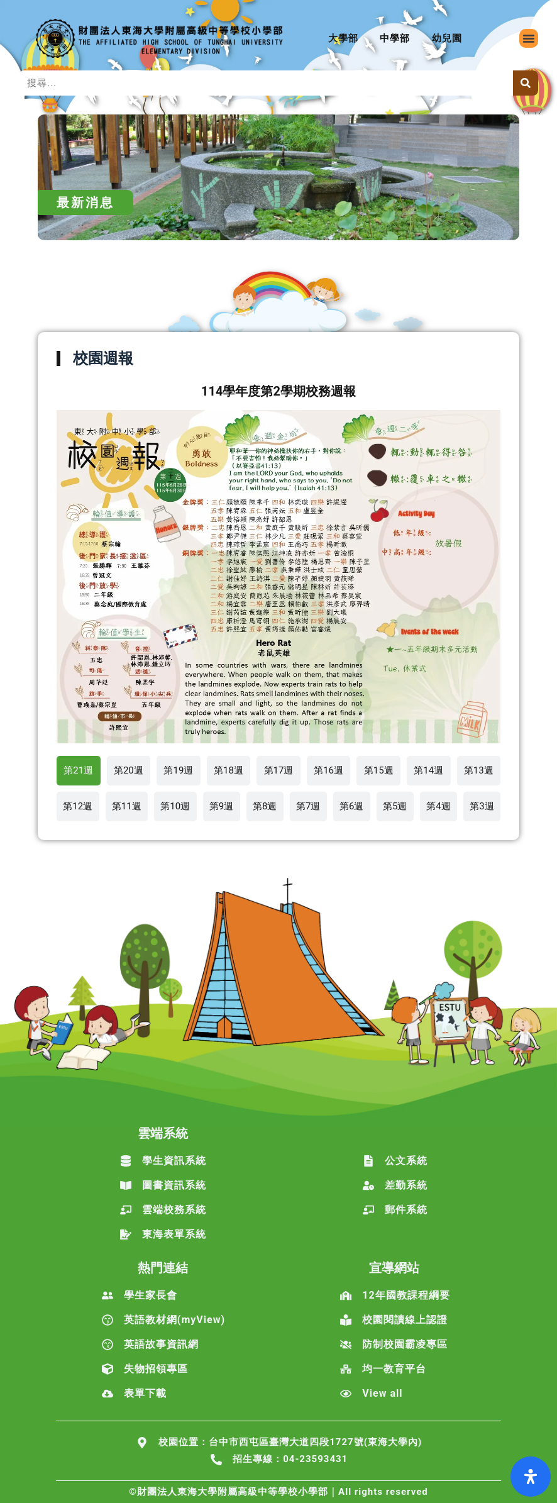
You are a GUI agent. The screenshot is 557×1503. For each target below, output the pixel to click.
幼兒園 (447, 38)
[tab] (79, 770)
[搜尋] (525, 83)
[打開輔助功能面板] (530, 1476)
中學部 (395, 38)
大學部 (343, 38)
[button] (528, 38)
